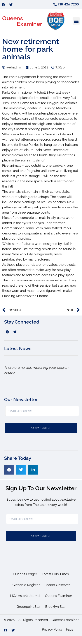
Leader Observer (57, 585)
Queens (12, 18)
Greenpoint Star (28, 607)
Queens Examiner (58, 596)
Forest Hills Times (55, 574)
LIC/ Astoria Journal (25, 596)
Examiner (29, 24)
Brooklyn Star (55, 607)
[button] (76, 21)
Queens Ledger (25, 574)
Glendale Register (26, 585)
